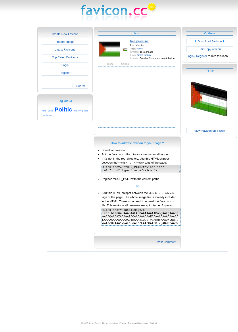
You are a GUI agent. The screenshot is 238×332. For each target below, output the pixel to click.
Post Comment (166, 246)
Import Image (65, 41)
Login (65, 65)
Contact (153, 328)
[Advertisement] (18, 93)
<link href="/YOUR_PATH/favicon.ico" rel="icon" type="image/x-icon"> (146, 169)
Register (65, 72)
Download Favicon (209, 41)
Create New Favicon (65, 34)
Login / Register (196, 56)
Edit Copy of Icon (209, 49)
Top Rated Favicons (65, 57)
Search (81, 86)
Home (105, 328)
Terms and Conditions (138, 328)
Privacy (122, 328)
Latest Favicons (65, 49)
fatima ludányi (144, 55)
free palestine (139, 41)
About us (113, 328)
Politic (139, 48)
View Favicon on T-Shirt (209, 130)
